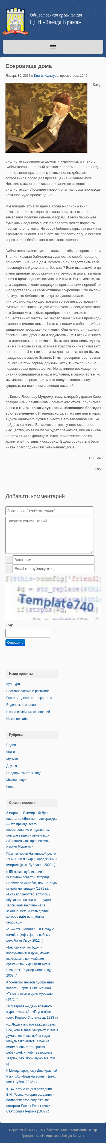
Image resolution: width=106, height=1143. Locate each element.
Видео (11, 745)
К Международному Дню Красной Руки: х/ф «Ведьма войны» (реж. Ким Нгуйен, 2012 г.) (31, 1076)
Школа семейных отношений (28, 712)
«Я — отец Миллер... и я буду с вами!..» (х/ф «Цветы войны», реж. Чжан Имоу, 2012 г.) (30, 934)
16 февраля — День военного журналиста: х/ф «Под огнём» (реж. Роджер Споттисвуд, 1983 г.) (32, 1011)
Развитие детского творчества (29, 698)
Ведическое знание (21, 705)
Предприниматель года (24, 773)
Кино (10, 787)
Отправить (15, 643)
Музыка (12, 759)
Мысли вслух (16, 780)
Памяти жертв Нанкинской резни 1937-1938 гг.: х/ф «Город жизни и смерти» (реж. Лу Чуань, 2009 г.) (31, 859)
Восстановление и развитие (27, 691)
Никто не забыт (18, 719)
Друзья (11, 766)
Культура (51, 76)
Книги (38, 76)
